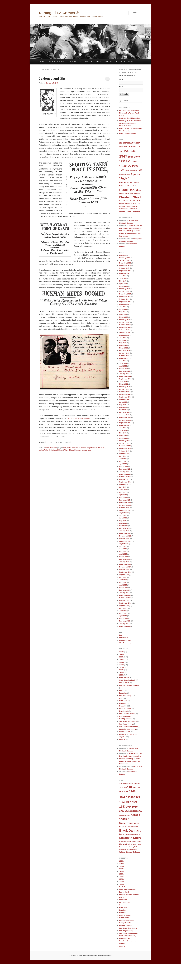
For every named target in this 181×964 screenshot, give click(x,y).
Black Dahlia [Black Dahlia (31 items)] (128, 190)
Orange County (125, 716)
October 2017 (124, 479)
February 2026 (124, 258)
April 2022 (123, 366)
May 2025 (122, 281)
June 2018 (123, 459)
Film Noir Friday (125, 695)
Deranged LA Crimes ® (59, 13)
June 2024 (123, 309)
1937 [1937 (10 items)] (138, 143)
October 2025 (124, 268)
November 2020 (125, 394)
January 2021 (124, 389)
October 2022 (124, 356)
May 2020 (122, 405)
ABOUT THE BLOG (74, 62)
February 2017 (124, 500)
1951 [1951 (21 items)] (129, 161)
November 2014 (125, 567)
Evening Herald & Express (129, 685)
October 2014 (124, 569)
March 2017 (123, 497)
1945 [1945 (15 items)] (126, 151)
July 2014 (122, 577)
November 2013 (125, 598)
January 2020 (124, 415)
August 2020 (124, 399)
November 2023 (125, 327)
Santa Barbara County (127, 729)
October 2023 (124, 330)
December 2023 (125, 325)
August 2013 (124, 605)
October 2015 (124, 538)
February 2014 (124, 590)
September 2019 (125, 423)
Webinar (122, 739)
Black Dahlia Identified (127, 133)
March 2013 (123, 618)
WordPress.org (125, 643)
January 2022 (124, 374)
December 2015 (125, 533)
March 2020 (123, 410)
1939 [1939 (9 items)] (125, 147)
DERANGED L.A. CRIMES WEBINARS (119, 62)
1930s (121, 659)
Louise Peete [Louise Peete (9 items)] (136, 201)
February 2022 (124, 371)
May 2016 (122, 521)
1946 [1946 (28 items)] (132, 151)
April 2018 (123, 464)
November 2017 (125, 477)
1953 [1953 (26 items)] (122, 166)
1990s (121, 675)
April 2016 (123, 523)
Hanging (122, 703)
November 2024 (125, 296)
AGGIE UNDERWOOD (93, 62)
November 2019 (125, 420)
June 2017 (123, 490)
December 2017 (125, 474)
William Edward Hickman (72, 450)
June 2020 (123, 402)
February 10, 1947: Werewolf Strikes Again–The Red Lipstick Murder (130, 123)
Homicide (53, 448)
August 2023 (124, 335)
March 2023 (123, 348)
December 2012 (125, 626)
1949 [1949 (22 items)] (137, 156)
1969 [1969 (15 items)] (139, 170)
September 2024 (125, 302)
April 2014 (123, 585)
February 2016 (124, 528)
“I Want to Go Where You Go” (78, 418)
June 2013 (123, 611)
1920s (47, 448)
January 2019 (124, 443)
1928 (69, 448)
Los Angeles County (126, 714)
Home (41, 62)
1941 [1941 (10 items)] (134, 147)
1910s (121, 654)
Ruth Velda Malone (55, 450)
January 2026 (124, 260)
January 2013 (124, 624)
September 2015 (125, 541)
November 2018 (125, 448)
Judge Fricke (91, 448)
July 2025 (122, 276)
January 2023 (124, 353)
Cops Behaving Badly (127, 680)
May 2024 (122, 312)
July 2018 (122, 456)
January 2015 (124, 562)
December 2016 (125, 502)
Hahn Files (123, 701)
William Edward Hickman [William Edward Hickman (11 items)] (129, 211)
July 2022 (122, 361)
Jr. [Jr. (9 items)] (130, 201)
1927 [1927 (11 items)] (125, 143)
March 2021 (123, 384)
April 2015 (123, 554)
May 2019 (122, 433)
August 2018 (124, 453)
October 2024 (124, 299)
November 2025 (125, 265)
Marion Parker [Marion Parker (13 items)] (125, 204)
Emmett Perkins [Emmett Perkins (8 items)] (124, 201)
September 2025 (125, 271)
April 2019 (123, 435)
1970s (121, 670)
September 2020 (125, 397)
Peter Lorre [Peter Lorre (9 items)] (137, 204)
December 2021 (125, 376)
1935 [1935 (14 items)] (133, 143)
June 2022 (123, 363)
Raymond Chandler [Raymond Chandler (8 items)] (125, 206)
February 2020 (124, 412)
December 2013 (125, 595)
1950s (121, 665)
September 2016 (125, 510)
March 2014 (123, 587)
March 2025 (123, 286)
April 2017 (123, 495)
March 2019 (123, 438)
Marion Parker (44, 450)
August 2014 (124, 575)
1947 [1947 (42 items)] (123, 156)
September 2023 (125, 332)
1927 (65, 448)
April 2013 (123, 616)
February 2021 (124, 387)
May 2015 (122, 551)
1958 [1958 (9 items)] (131, 170)
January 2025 (124, 291)
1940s (121, 662)
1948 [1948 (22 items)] (131, 156)
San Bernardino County (128, 721)
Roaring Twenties (125, 719)
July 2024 (122, 307)
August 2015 (124, 544)
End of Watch (124, 683)
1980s (121, 672)
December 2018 (125, 446)
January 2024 (124, 322)
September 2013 (125, 603)
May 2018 (122, 461)
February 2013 (124, 621)
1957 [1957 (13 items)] (127, 170)
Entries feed (123, 638)
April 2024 (123, 314)
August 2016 (124, 513)
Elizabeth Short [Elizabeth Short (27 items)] (130, 197)
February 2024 (124, 320)
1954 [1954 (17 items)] (128, 166)
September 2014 (125, 572)
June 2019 (123, 430)
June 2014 (123, 580)
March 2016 (123, 526)
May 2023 (122, 343)
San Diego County (126, 724)
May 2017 (122, 492)
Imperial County (125, 708)
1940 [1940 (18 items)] (130, 146)
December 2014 (125, 564)
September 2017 (125, 482)
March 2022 (123, 368)
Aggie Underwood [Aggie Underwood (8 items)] (124, 174)
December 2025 (125, 263)
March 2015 (123, 556)
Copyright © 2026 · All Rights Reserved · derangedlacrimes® (90, 955)
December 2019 (125, 417)
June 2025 (123, 278)
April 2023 (123, 345)
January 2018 (124, 471)
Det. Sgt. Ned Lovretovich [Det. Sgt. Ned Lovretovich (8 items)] (132, 193)
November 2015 (125, 536)
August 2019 (124, 425)
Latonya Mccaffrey (126, 231)
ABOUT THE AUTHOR (56, 62)
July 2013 (122, 608)
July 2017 (122, 487)
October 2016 (124, 508)
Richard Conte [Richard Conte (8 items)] (123, 208)
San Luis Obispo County (128, 726)
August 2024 (124, 304)
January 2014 (124, 593)
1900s (121, 652)
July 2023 (122, 338)
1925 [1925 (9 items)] (121, 143)
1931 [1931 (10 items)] (129, 143)
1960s (121, 667)
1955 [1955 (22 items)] (135, 166)
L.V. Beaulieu (100, 448)
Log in (121, 635)
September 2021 (125, 379)
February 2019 (124, 441)
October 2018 (124, 451)
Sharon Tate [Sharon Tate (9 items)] (133, 209)
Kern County (124, 711)
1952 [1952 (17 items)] (134, 161)
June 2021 (123, 381)
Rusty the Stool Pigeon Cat (129, 118)
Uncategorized (124, 732)
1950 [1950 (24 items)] (122, 161)
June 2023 (123, 340)
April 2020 (123, 407)
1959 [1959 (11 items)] (135, 170)
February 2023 (124, 350)
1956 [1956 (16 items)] (121, 170)
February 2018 (124, 469)
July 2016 (122, 515)
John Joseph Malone (78, 448)
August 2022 (124, 358)
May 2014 (122, 582)
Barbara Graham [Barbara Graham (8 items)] (133, 186)
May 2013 (122, 613)
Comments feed (125, 640)
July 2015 (122, 546)
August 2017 (124, 484)
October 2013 (124, 600)
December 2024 (125, 294)
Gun (120, 698)
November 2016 (125, 505)
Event (121, 690)
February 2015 (124, 559)
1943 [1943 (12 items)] (121, 151)
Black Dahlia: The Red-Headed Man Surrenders (130, 233)
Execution (123, 693)
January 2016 (124, 531)
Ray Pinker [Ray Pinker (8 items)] (135, 206)
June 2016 (123, 518)
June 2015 (123, 549)
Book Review (124, 677)
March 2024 (123, 317)
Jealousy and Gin (52, 78)
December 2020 (125, 392)
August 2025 (124, 273)
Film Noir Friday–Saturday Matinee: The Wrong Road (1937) (129, 112)
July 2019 (122, 428)
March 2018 (123, 466)
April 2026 (123, 255)
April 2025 (123, 283)
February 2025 (124, 289)
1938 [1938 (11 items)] (121, 147)
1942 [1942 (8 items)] (138, 147)
